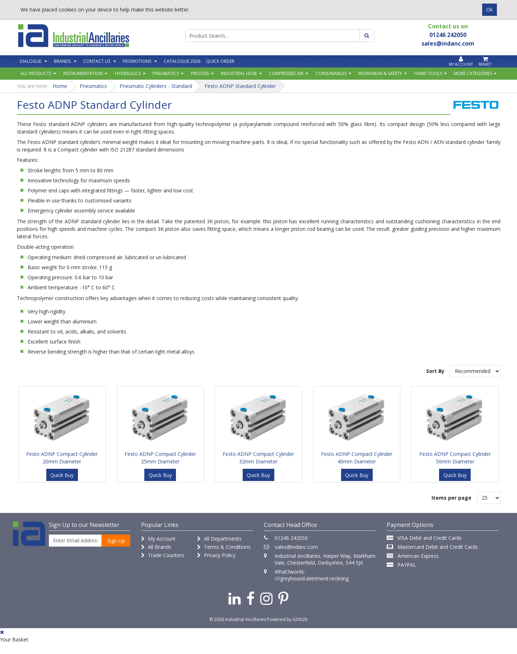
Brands (62, 61)
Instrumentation (83, 73)
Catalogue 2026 (182, 61)
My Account (158, 538)
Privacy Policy (216, 555)
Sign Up (116, 540)
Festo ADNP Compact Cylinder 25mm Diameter (160, 457)
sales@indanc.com (296, 546)
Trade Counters (162, 555)
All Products (35, 73)
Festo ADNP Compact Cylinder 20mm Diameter (62, 457)
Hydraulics (128, 73)
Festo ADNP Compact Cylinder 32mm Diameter (258, 457)
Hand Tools (428, 73)
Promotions (137, 61)
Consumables (331, 73)
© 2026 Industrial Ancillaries (237, 619)
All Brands (156, 546)
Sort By (435, 371)
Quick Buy (62, 475)
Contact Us (96, 61)
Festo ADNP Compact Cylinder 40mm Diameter (356, 457)
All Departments (219, 538)
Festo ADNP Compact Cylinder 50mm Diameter (455, 457)
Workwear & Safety (380, 73)
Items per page (451, 497)
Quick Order (220, 61)
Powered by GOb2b (287, 619)
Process (200, 73)
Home (60, 86)
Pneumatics (166, 73)
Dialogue (30, 61)
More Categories (473, 73)
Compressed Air (286, 73)
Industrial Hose (239, 73)
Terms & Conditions (224, 546)
